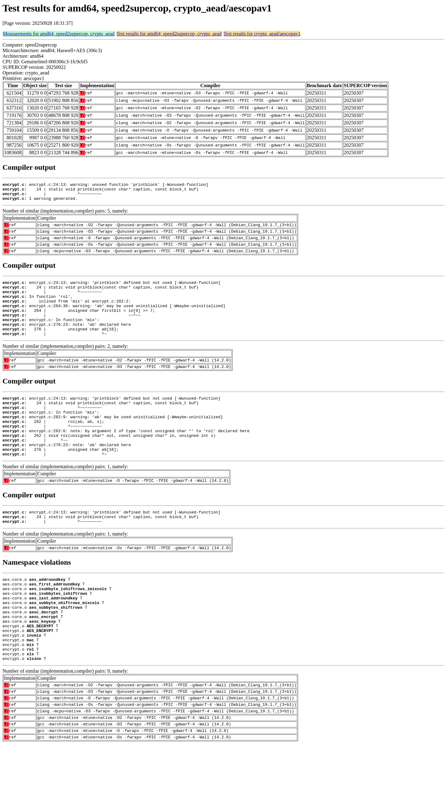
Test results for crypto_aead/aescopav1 (262, 33)
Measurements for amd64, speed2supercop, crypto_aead (59, 33)
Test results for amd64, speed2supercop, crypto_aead (169, 33)
